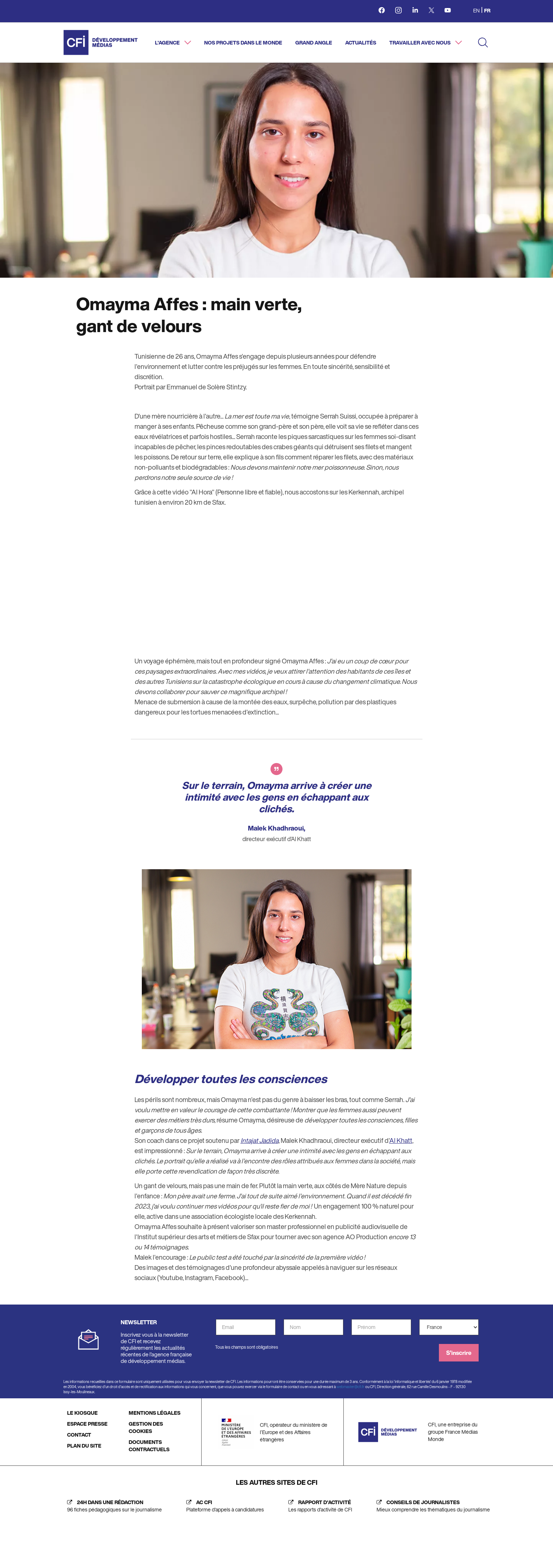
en (476, 10)
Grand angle (313, 42)
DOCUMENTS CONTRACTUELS (149, 1445)
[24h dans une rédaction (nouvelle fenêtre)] (112, 1506)
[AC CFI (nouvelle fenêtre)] (223, 1506)
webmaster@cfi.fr (350, 1387)
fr (487, 10)
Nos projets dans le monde (243, 42)
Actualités (360, 42)
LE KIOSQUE (82, 1413)
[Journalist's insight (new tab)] (431, 1506)
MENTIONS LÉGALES (154, 1413)
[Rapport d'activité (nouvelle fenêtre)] (318, 1506)
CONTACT (79, 1434)
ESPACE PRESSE (87, 1424)
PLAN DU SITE (84, 1445)
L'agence (168, 42)
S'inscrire (458, 1352)
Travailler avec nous (420, 42)
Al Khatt (400, 1140)
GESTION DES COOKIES (146, 1427)
